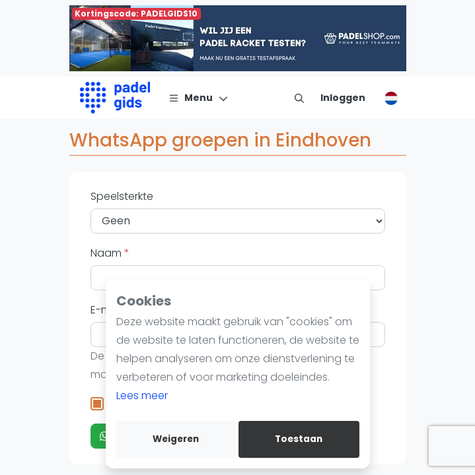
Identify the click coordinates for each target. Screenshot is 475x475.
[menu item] (299, 97)
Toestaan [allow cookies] (298, 439)
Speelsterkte (122, 196)
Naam (107, 253)
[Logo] (115, 98)
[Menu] (199, 97)
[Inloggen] (342, 97)
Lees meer (142, 395)
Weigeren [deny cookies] (176, 439)
